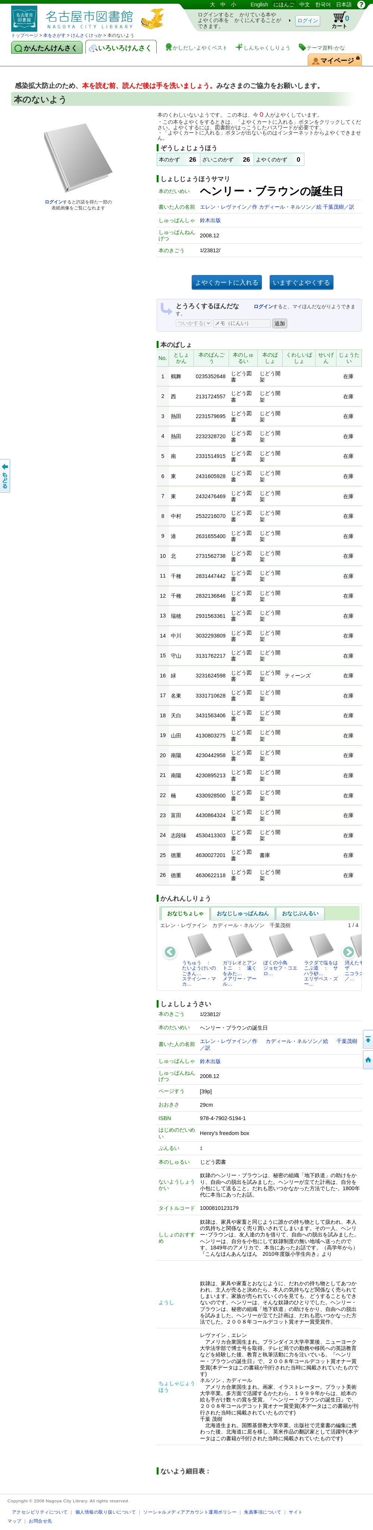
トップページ (24, 35)
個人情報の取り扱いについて (105, 1512)
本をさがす (54, 35)
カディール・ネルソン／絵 (291, 207)
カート (337, 20)
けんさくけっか (86, 35)
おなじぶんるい (300, 913)
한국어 (323, 4)
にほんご (283, 4)
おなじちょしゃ (185, 913)
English (259, 4)
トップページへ (367, 1059)
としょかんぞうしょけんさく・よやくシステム (89, 16)
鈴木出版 (210, 220)
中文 (305, 4)
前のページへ (5, 476)
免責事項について (262, 1512)
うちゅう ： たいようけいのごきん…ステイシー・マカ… (199, 959)
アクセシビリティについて (40, 1512)
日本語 (344, 4)
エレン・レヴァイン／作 (229, 207)
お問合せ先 (40, 1520)
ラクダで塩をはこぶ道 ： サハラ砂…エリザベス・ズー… (321, 959)
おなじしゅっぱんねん (243, 913)
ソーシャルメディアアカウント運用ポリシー (189, 1512)
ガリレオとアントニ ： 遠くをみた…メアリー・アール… (240, 959)
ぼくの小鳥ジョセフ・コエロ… (280, 954)
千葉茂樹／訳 (338, 207)
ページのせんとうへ (367, 1039)
